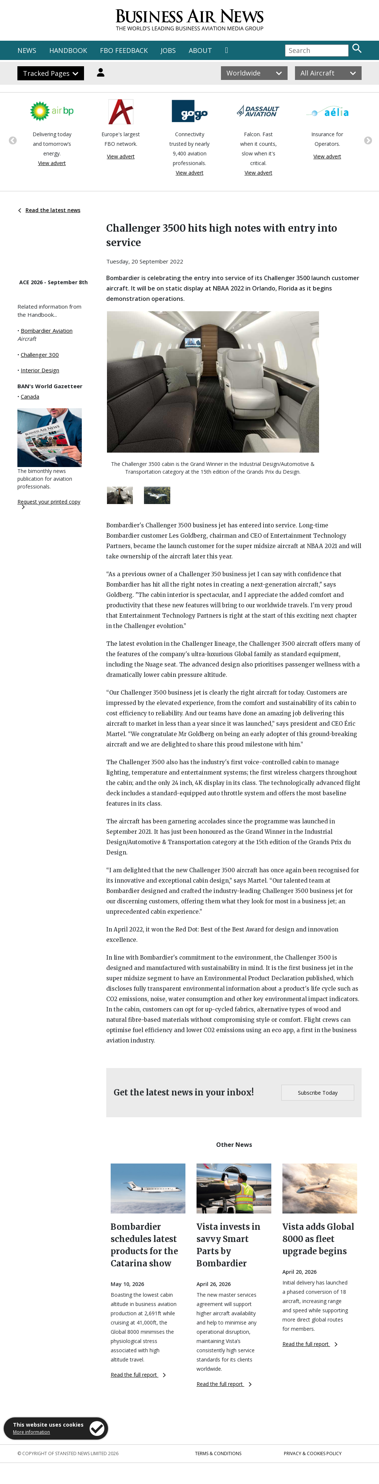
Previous (12, 140)
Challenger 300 (40, 354)
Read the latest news (49, 210)
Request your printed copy (48, 503)
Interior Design (40, 370)
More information (31, 1432)
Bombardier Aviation (47, 330)
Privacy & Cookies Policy (313, 1453)
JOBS (168, 50)
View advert (52, 163)
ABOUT (200, 50)
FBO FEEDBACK (124, 50)
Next (367, 140)
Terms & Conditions (218, 1453)
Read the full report (138, 1374)
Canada (30, 396)
